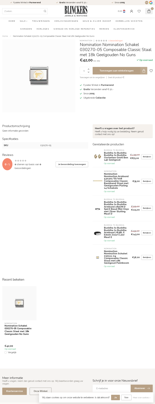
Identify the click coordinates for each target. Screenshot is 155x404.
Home (12, 21)
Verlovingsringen (66, 21)
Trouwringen (41, 21)
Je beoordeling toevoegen (72, 164)
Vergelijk (12, 352)
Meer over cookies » (141, 397)
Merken (104, 29)
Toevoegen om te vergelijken (92, 77)
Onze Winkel (41, 391)
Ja (115, 397)
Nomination (86, 40)
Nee (126, 397)
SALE (23, 21)
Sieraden (26, 29)
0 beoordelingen (115, 41)
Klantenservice (124, 29)
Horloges (43, 29)
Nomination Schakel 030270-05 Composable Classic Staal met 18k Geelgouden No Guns (53, 36)
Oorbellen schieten (129, 21)
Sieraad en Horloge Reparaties (74, 29)
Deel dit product (116, 77)
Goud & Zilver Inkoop (97, 21)
